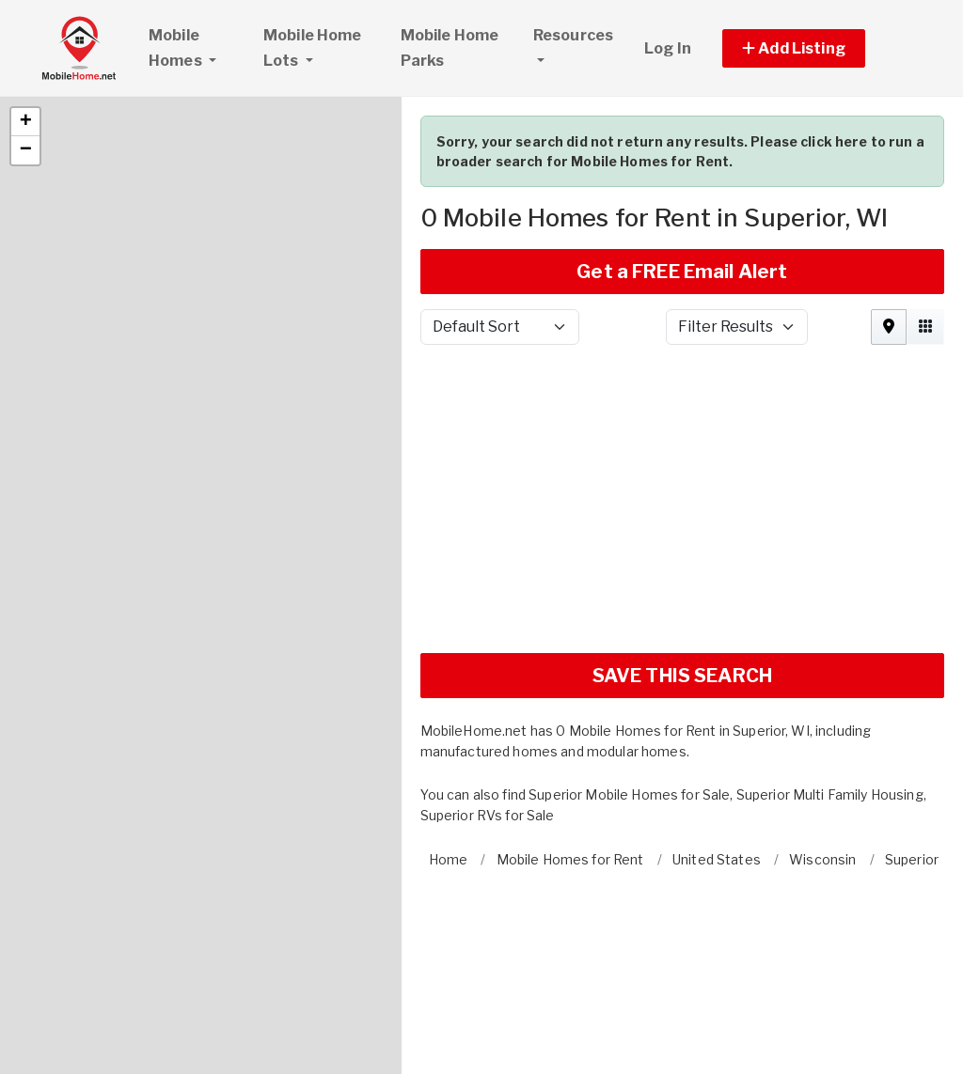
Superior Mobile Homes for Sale (629, 717)
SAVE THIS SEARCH (682, 598)
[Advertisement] (682, 429)
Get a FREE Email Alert (681, 194)
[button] (25, 45)
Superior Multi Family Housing (830, 717)
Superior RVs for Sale (487, 738)
